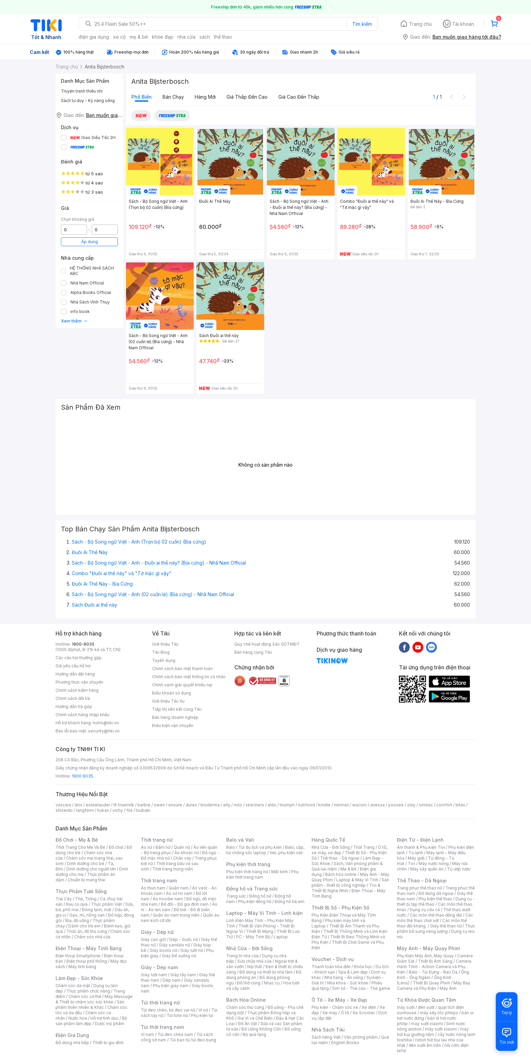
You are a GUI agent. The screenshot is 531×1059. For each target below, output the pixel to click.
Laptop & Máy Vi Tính (357, 879)
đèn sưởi (426, 1007)
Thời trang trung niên (172, 868)
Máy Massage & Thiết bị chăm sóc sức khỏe (94, 999)
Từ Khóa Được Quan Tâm (426, 1000)
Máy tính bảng (82, 966)
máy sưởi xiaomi (441, 1029)
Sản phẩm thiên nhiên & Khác (90, 1004)
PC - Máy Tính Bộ (253, 936)
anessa (377, 804)
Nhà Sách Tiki (328, 1030)
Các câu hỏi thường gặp (79, 657)
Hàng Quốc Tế (328, 840)
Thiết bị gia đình (108, 1042)
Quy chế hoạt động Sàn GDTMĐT (267, 644)
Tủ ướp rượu (458, 868)
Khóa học (363, 966)
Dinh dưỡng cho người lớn (91, 868)
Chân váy (182, 858)
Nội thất (254, 966)
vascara (63, 804)
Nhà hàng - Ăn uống (343, 977)
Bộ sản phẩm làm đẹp (91, 1021)
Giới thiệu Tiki (165, 644)
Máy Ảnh (448, 988)
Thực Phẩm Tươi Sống (81, 891)
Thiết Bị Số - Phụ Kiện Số (340, 907)
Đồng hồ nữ (260, 896)
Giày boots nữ (163, 950)
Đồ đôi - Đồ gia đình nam (185, 904)
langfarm (85, 810)
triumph (287, 804)
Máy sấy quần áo (427, 868)
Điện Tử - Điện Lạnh (420, 840)
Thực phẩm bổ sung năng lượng (436, 928)
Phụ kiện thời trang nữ (247, 871)
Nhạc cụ (272, 982)
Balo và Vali (240, 840)
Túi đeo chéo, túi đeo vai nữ (168, 1010)
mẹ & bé (139, 37)
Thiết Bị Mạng (259, 931)
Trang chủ (420, 24)
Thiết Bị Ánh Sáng (435, 961)
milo (238, 804)
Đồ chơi (116, 847)
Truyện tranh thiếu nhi (82, 91)
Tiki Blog (161, 652)
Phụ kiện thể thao (435, 898)
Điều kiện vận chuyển (172, 725)
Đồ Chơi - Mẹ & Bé (77, 840)
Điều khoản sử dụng (171, 692)
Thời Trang (364, 847)
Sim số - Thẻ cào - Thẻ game (361, 988)
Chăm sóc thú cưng (245, 1007)
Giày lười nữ (191, 950)
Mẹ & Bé (348, 868)
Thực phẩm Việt (106, 904)
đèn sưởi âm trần (425, 1045)
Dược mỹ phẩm (109, 1023)
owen (159, 804)
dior (78, 804)
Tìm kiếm (362, 24)
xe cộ (119, 37)
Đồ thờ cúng (248, 982)
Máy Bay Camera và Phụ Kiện (433, 985)
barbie (143, 804)
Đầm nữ (162, 847)
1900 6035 (82, 776)
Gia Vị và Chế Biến (255, 1018)
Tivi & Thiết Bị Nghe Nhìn (346, 888)
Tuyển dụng (163, 660)
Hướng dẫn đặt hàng (75, 673)
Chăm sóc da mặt (73, 985)
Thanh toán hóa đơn (331, 966)
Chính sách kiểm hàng (77, 690)
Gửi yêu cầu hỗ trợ (73, 665)
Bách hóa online (341, 874)
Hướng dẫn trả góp (74, 706)
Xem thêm (74, 320)
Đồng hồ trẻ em (289, 901)
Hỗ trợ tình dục (104, 1018)
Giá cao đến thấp (298, 97)
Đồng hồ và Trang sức (252, 888)
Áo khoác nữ (186, 852)
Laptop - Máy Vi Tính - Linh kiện (264, 913)
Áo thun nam (153, 887)
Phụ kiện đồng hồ (254, 901)
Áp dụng (89, 241)
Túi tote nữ (177, 1015)
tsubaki (143, 810)
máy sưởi (406, 1007)
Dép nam (171, 980)
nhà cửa (186, 37)
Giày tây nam (183, 974)
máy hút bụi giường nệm (433, 1031)
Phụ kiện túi (202, 1015)
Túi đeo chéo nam (175, 1034)
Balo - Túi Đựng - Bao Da (433, 972)
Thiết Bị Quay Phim (431, 982)
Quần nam (179, 887)
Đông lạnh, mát (96, 909)
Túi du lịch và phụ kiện (260, 847)
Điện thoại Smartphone (78, 955)
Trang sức (236, 896)
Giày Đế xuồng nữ (179, 955)
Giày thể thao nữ (446, 925)
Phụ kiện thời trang (248, 864)
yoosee (396, 804)
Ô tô (345, 1012)
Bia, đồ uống (77, 920)
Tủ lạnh (415, 852)
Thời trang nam (159, 880)
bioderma (210, 804)
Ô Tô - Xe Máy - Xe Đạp (339, 1000)
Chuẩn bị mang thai (86, 879)
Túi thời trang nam (162, 1027)
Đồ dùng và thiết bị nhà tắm (266, 972)
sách (204, 37)
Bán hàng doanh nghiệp (175, 717)
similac (426, 804)
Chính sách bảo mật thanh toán (182, 668)
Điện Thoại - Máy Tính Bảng (89, 948)
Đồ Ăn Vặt (247, 1023)
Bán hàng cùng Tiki (253, 652)
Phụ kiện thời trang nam (262, 874)
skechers (255, 804)
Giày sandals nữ (174, 944)
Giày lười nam (154, 974)
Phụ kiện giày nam (170, 985)
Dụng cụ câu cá (425, 909)
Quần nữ (182, 847)
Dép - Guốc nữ (183, 939)
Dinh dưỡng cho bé (85, 863)
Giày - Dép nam (159, 967)
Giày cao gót (153, 939)
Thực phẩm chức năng (88, 991)
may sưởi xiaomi (427, 1023)
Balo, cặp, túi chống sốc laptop (265, 850)
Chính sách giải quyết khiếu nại (182, 684)
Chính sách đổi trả (73, 698)
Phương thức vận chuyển (79, 682)
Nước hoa (77, 1018)
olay (411, 804)
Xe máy (329, 1012)
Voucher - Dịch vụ (333, 959)
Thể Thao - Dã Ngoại (422, 880)
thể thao (223, 37)
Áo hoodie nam (168, 898)
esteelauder (98, 804)
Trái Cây (64, 898)
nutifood (306, 804)
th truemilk (123, 804)
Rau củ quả (77, 904)
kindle (324, 804)
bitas (460, 804)
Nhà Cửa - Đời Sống (249, 948)
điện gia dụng (94, 37)
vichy (117, 810)
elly (226, 804)
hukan (103, 810)
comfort (444, 804)
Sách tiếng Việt (326, 1037)
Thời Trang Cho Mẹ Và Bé (80, 847)
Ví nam (147, 1034)
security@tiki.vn (104, 730)
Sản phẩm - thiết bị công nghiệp (350, 882)
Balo (230, 847)
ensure (175, 804)
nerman (341, 804)
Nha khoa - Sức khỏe (347, 982)
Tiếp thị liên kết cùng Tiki (176, 709)
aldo (272, 804)
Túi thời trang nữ (160, 1002)
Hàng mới (205, 97)
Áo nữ (146, 847)
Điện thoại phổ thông (86, 961)
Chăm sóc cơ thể (84, 996)
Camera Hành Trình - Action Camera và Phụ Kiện (434, 967)
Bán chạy (173, 97)
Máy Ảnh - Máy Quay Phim (428, 948)
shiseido (64, 810)
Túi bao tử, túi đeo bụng (193, 1039)
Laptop (281, 936)
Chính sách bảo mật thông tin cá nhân (189, 676)
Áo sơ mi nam (179, 893)
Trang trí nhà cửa (242, 955)
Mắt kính (279, 871)
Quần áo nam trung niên (176, 915)
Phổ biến (141, 97)
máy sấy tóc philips (439, 1012)
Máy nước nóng (434, 863)
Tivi (411, 863)
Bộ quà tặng (254, 1034)
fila (129, 810)
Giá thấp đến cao (247, 97)
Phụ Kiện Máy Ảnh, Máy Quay (425, 955)
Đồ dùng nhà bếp (72, 1042)
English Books (345, 1042)
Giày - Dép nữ (157, 932)
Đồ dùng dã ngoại (436, 893)
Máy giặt (416, 858)
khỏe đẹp (162, 37)
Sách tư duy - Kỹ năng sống (88, 100)
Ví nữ (203, 1010)
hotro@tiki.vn (106, 722)
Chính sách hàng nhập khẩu (82, 714)
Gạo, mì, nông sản (87, 915)
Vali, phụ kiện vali (286, 852)
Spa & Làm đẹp (353, 972)
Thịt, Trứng (86, 898)
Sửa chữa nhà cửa (254, 961)
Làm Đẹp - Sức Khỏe (79, 978)
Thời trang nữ (157, 840)
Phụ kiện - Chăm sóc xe (335, 1007)
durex (191, 804)
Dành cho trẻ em (84, 925)
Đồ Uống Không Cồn (261, 1029)
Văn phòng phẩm (361, 1037)
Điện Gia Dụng (72, 1035)
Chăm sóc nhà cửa (92, 936)
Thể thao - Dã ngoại (339, 858)
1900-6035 (83, 644)
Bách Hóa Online (246, 1000)
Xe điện (369, 1007)
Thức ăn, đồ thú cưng (86, 931)
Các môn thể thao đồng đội (436, 915)
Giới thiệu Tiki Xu (168, 701)
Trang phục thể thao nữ (419, 887)
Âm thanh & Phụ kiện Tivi (421, 847)
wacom (359, 804)
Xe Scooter (364, 1012)
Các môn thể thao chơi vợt (435, 918)
